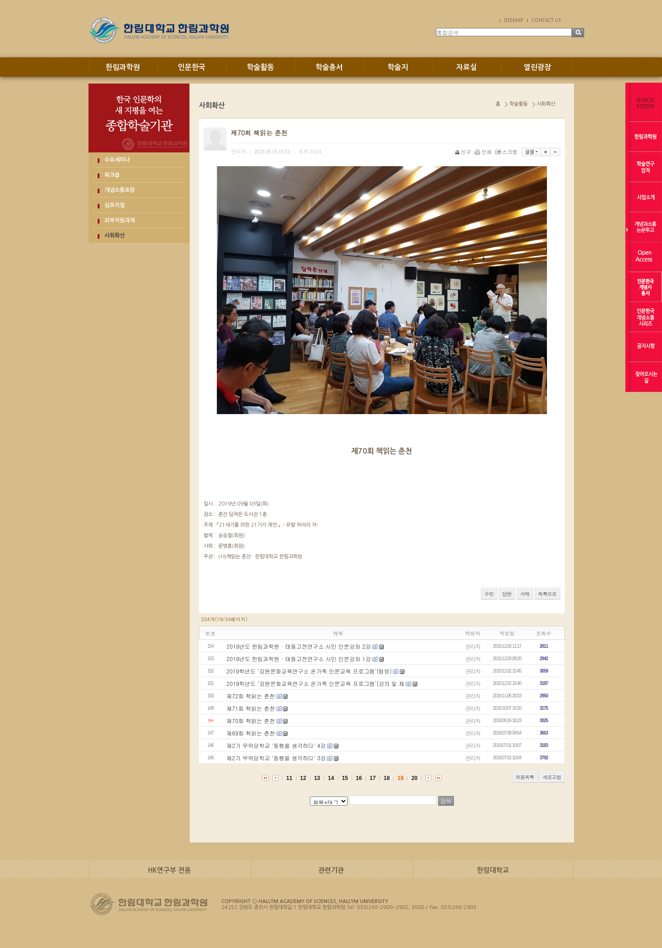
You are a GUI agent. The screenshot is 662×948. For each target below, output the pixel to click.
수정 (489, 593)
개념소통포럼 (120, 190)
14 (331, 778)
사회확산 (115, 235)
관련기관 (331, 870)
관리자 (472, 646)
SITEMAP (513, 20)
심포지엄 (115, 205)
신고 (463, 151)
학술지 (397, 67)
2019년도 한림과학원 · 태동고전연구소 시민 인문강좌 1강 (298, 658)
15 (345, 778)
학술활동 (260, 67)
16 (359, 778)
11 (289, 778)
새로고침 (552, 777)
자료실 (466, 67)
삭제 (525, 593)
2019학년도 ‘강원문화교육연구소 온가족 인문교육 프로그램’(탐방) (309, 671)
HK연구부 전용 (169, 870)
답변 (507, 593)
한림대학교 (493, 870)
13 (317, 778)
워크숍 (112, 175)
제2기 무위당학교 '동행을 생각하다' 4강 (276, 745)
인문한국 (191, 67)
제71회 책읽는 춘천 (250, 708)
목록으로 (547, 593)
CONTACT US (546, 20)
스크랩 (507, 151)
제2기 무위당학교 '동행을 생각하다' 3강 (276, 758)
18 (387, 778)
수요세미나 (117, 160)
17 (372, 778)
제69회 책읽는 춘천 (250, 733)
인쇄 (484, 151)
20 (414, 778)
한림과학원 (122, 67)
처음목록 (525, 777)
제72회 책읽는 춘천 (250, 696)
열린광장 (537, 67)
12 (303, 778)
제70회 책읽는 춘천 (250, 720)
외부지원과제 (120, 220)
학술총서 (329, 67)
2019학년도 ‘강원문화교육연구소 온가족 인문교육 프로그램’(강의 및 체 (315, 683)
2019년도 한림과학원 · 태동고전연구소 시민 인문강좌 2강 (298, 646)
